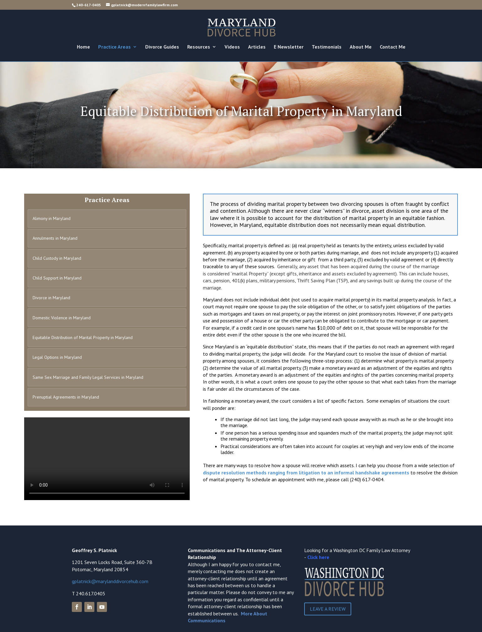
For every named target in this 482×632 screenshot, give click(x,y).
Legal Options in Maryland (57, 357)
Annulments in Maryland (55, 238)
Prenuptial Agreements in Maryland (66, 397)
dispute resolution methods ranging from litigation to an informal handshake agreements (306, 472)
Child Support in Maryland (57, 278)
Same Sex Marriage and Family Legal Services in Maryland (88, 377)
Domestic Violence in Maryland (62, 318)
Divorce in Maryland (51, 297)
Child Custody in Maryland (57, 258)
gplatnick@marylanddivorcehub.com (110, 581)
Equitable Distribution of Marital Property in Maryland (83, 337)
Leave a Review (328, 609)
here (324, 557)
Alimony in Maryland (52, 218)
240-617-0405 (88, 5)
